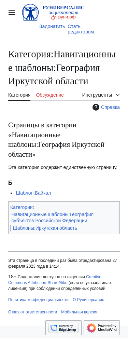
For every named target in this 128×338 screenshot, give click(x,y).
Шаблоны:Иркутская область (45, 228)
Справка (105, 107)
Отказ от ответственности (32, 312)
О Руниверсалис (88, 299)
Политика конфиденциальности (38, 299)
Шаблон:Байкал (33, 193)
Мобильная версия (79, 312)
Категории (21, 207)
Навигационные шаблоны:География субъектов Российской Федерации (53, 217)
